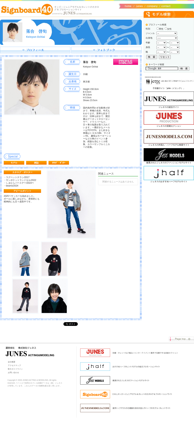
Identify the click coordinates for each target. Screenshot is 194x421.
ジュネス (139, 6)
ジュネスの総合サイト (169, 107)
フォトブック (106, 50)
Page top (181, 339)
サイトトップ (127, 6)
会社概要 (152, 6)
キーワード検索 (156, 64)
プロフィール (35, 50)
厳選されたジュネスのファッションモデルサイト (168, 162)
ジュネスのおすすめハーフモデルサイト (168, 181)
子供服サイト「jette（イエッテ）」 (169, 88)
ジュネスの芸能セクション (169, 126)
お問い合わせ (165, 6)
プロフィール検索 (157, 25)
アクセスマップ (14, 365)
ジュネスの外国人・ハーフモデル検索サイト (168, 145)
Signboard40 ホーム (27, 9)
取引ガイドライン (15, 369)
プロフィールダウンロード (125, 62)
